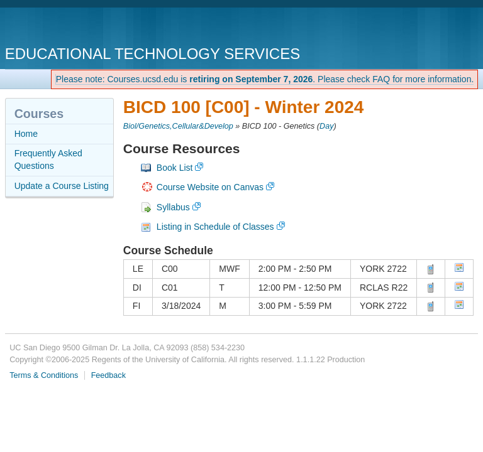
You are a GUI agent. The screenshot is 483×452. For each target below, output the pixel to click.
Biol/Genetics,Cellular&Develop (178, 126)
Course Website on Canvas (210, 187)
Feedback (108, 375)
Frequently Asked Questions (48, 159)
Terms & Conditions (43, 375)
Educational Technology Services (152, 53)
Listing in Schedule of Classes (215, 227)
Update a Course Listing (61, 186)
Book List (175, 168)
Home (26, 134)
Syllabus (173, 207)
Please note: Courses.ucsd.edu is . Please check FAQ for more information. (265, 79)
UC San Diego (77, 28)
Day (326, 126)
